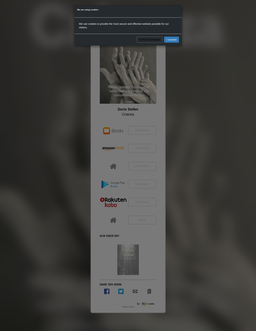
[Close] (178, 13)
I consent (171, 39)
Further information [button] (149, 39)
